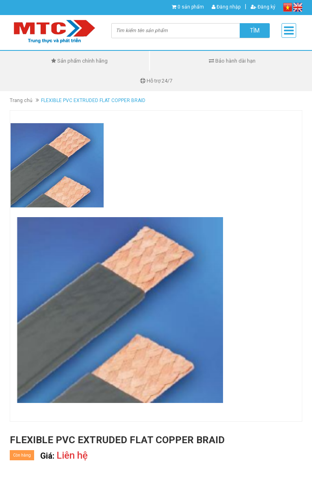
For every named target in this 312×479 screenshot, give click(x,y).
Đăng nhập (226, 7)
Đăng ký (263, 7)
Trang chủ (21, 100)
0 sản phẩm (191, 7)
